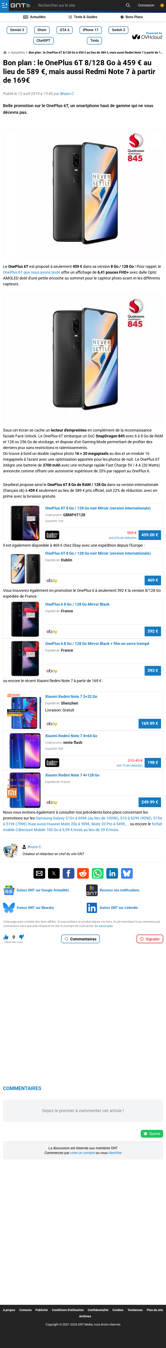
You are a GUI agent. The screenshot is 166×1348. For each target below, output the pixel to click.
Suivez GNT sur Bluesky (35, 908)
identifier (115, 1153)
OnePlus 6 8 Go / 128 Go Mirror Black (77, 604)
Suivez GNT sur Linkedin (119, 908)
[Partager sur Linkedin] (112, 873)
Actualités (34, 17)
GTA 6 (64, 30)
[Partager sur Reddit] (83, 873)
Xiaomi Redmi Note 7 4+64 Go (71, 736)
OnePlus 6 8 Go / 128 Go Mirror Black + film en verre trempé (97, 643)
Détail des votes (14, 942)
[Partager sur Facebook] (68, 873)
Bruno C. (35, 847)
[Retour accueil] (20, 5)
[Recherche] (127, 5)
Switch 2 (118, 30)
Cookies (117, 1310)
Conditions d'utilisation (68, 1310)
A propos (9, 1310)
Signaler (150, 939)
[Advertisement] (83, 122)
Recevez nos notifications (119, 890)
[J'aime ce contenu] (6, 937)
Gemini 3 (17, 30)
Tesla (94, 40)
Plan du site (155, 1310)
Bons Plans (131, 17)
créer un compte (82, 1153)
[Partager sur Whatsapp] (98, 873)
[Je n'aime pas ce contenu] (21, 937)
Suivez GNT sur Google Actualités (43, 890)
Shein (41, 30)
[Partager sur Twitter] (54, 873)
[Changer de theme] (162, 5)
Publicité (41, 1310)
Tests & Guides (83, 17)
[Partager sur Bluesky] (127, 873)
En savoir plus (104, 926)
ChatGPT (43, 40)
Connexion (146, 5)
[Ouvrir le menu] (4, 5)
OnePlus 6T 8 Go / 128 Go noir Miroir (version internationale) (98, 508)
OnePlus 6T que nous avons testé (31, 272)
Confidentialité (98, 1310)
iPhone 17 (90, 30)
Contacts (25, 1310)
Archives (85, 1316)
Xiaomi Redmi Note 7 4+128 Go (72, 775)
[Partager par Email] (39, 873)
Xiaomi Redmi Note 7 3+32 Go (71, 696)
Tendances (135, 1310)
